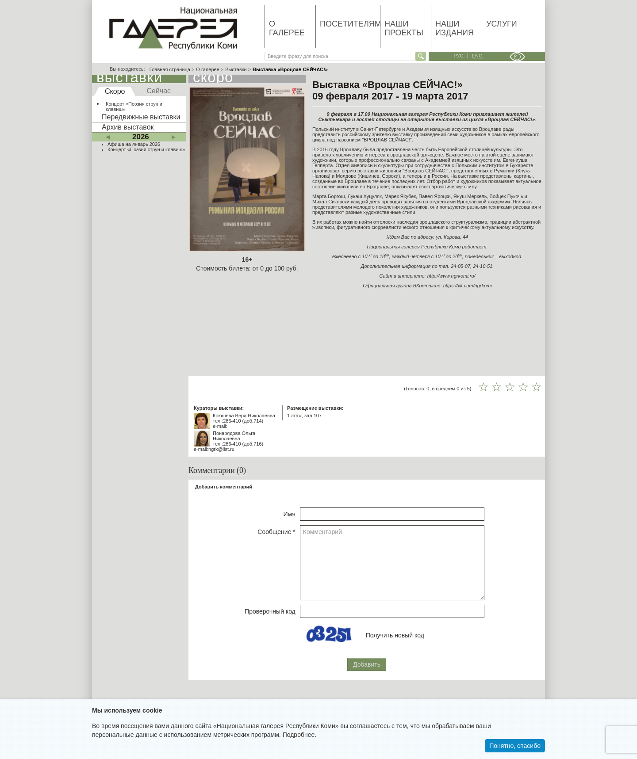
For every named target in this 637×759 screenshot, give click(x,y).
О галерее (287, 28)
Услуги (501, 23)
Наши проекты (403, 28)
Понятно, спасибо (515, 745)
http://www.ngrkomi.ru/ (451, 275)
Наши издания (454, 28)
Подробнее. (300, 734)
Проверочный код (270, 611)
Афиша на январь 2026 (133, 144)
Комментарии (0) (217, 470)
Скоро (115, 91)
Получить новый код (395, 635)
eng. (478, 55)
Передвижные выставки (141, 117)
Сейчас (158, 91)
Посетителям (350, 23)
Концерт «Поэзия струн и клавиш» (134, 106)
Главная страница (170, 69)
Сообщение (276, 531)
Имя (289, 514)
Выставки (236, 69)
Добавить (366, 664)
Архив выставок (128, 127)
